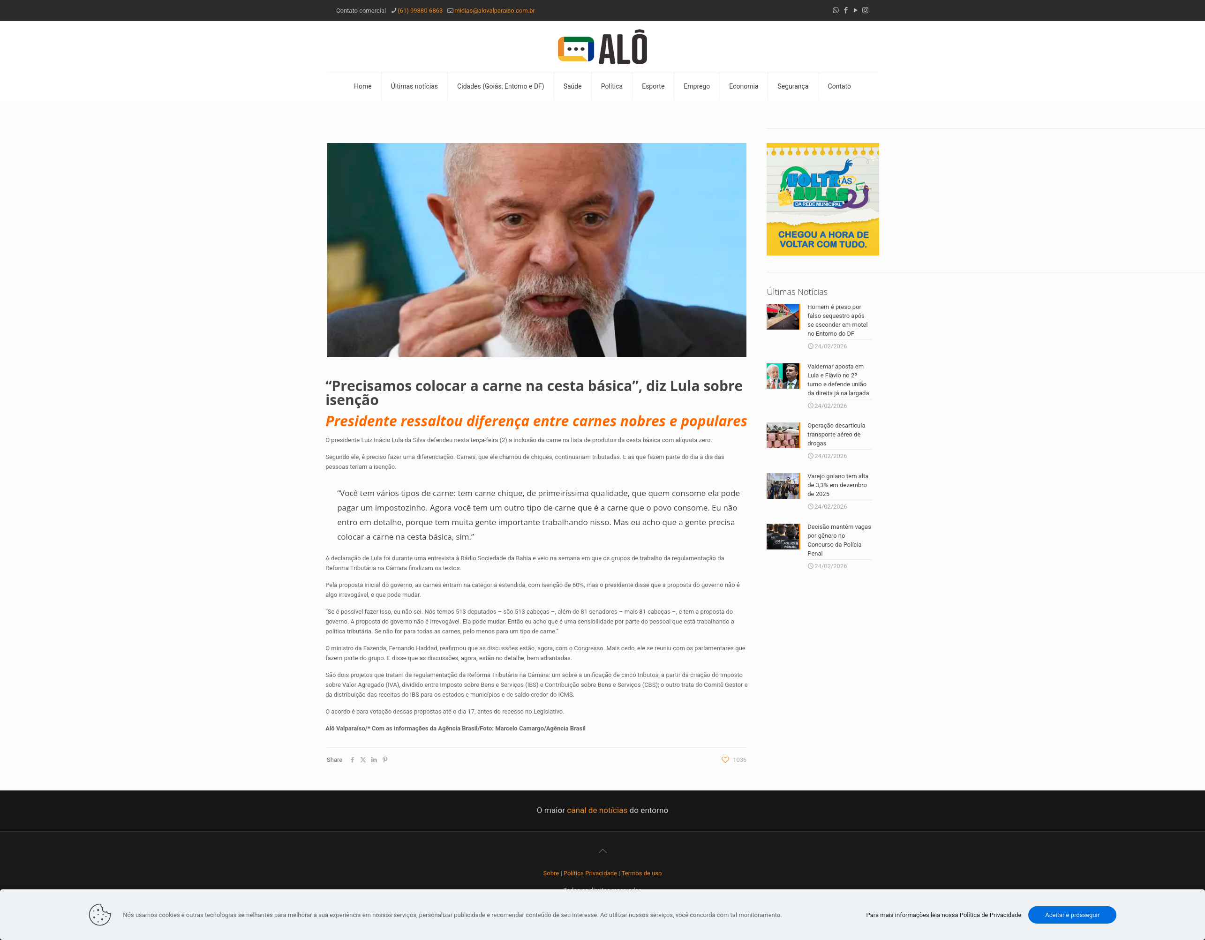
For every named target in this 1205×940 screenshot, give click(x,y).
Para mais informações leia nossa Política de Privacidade (944, 914)
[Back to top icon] (602, 851)
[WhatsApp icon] (835, 10)
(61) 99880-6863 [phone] (420, 10)
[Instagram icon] (865, 10)
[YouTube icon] (855, 10)
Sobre (551, 873)
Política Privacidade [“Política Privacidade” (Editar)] (590, 873)
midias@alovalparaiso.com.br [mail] (494, 10)
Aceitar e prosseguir (1072, 914)
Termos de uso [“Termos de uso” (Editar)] (642, 873)
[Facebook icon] (845, 10)
